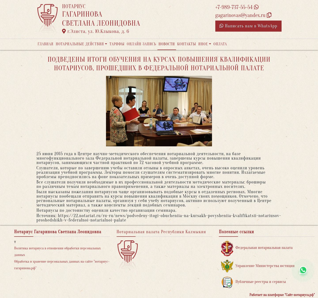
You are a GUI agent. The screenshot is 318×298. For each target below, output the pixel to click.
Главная (45, 44)
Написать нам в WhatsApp (248, 26)
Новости (167, 44)
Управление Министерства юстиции (258, 266)
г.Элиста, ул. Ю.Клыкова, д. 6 (95, 31)
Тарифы (117, 44)
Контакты (186, 44)
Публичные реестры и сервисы (253, 282)
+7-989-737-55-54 (237, 7)
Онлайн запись (141, 44)
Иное (203, 44)
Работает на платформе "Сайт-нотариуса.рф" (282, 295)
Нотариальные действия (80, 44)
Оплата (220, 44)
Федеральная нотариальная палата (257, 248)
